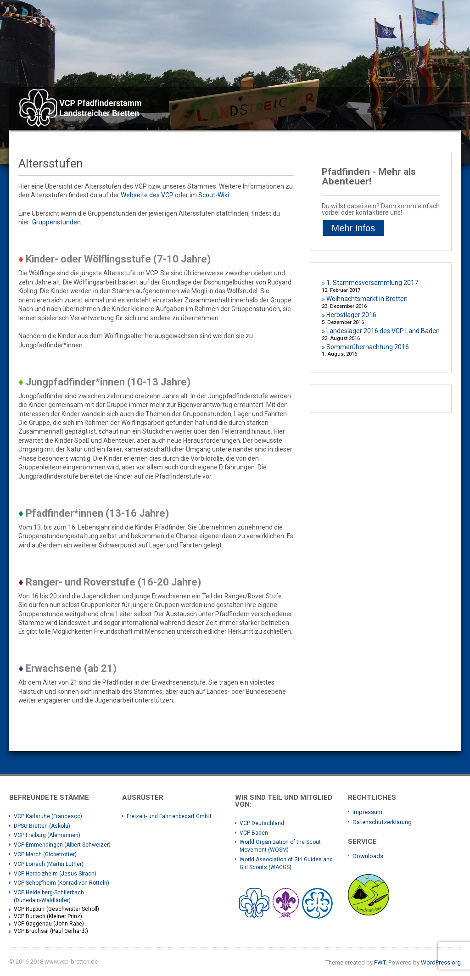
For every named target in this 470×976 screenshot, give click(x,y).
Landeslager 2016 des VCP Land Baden (383, 331)
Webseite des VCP (147, 195)
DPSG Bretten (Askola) (42, 826)
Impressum (367, 812)
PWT (380, 962)
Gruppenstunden (56, 222)
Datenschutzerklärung (382, 822)
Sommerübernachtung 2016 (367, 347)
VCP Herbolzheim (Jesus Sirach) (55, 873)
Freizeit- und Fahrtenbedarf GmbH (169, 816)
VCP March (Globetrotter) (45, 854)
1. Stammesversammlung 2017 (372, 282)
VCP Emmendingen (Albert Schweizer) (62, 845)
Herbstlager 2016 (351, 314)
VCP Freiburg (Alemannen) (47, 835)
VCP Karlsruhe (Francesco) (48, 816)
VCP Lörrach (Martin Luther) (49, 864)
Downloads (367, 856)
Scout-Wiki (213, 195)
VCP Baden (254, 833)
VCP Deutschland (262, 823)
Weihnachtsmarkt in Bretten (367, 298)
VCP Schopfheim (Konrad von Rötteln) (61, 883)
